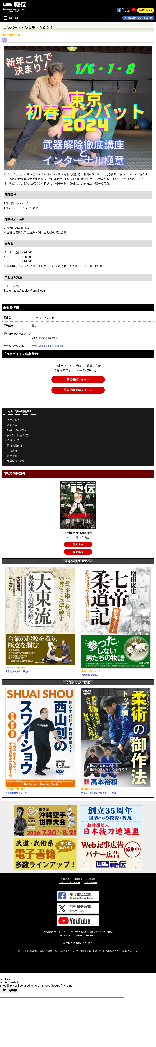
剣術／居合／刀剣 (17, 430)
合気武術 (12, 425)
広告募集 (65, 878)
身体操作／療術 (15, 461)
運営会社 (78, 878)
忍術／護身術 (14, 445)
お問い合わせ (90, 882)
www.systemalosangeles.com (48, 345)
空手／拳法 (13, 420)
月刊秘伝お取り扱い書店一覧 (138, 18)
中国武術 (12, 450)
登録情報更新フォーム (78, 389)
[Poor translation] (13, 990)
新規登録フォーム (78, 379)
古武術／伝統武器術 (18, 435)
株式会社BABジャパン (54, 931)
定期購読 (78, 551)
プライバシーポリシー (69, 882)
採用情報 (90, 878)
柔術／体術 (13, 440)
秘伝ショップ (145, 10)
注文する (78, 544)
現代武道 (12, 455)
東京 (4, 40)
